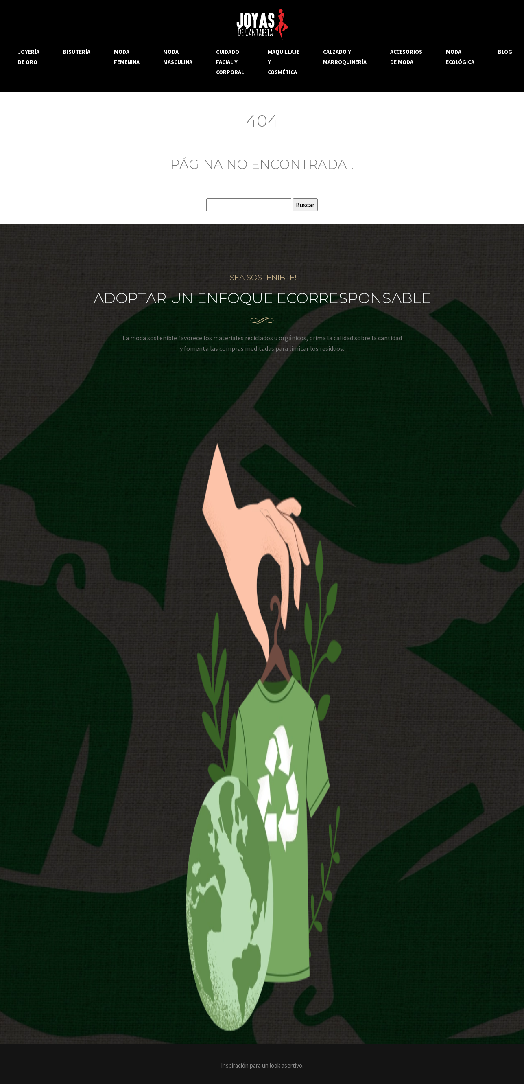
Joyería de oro (28, 57)
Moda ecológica (460, 57)
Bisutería (76, 51)
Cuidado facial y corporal (230, 62)
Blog (505, 51)
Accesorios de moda (406, 57)
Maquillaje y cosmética (283, 62)
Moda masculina (177, 57)
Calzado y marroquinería (345, 57)
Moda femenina (127, 57)
